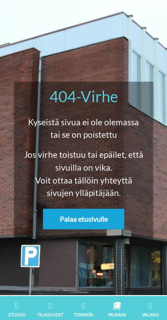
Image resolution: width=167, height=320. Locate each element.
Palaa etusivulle (84, 219)
